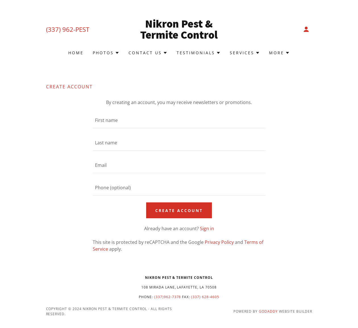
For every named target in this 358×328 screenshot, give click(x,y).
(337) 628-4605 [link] (205, 296)
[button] (306, 29)
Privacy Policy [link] (219, 242)
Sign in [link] (207, 228)
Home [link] (76, 52)
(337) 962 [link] (59, 29)
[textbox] (179, 120)
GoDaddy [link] (268, 311)
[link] (179, 37)
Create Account (179, 210)
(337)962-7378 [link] (167, 296)
